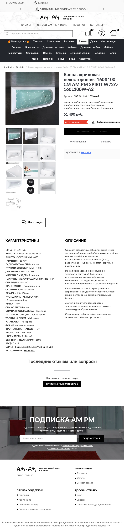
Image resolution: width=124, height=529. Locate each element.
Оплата (81, 478)
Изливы (47, 53)
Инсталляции (108, 41)
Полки (112, 53)
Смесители (53, 41)
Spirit (17, 347)
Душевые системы (53, 47)
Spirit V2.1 (48, 347)
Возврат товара (85, 483)
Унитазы (38, 41)
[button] (101, 33)
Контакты (96, 25)
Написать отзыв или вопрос (62, 384)
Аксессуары (85, 59)
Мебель (108, 47)
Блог (79, 495)
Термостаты (15, 53)
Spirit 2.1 (25, 347)
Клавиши (61, 53)
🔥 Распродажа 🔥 (18, 41)
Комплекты (32, 47)
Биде (72, 59)
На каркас (29, 351)
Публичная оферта (28, 505)
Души (93, 41)
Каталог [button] (26, 25)
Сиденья (16, 47)
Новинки (79, 25)
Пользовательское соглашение (35, 509)
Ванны (83, 41)
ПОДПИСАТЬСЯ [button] (91, 438)
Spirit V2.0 (36, 347)
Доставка (82, 473)
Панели (61, 59)
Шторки (48, 59)
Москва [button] (86, 152)
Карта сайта (25, 500)
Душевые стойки (90, 47)
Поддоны (99, 53)
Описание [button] (106, 142)
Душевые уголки (80, 53)
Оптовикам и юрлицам (52, 25)
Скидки (81, 500)
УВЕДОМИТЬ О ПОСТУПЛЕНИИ (92, 131)
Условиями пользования (59, 449)
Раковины (69, 41)
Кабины (72, 47)
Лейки (35, 59)
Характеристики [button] (78, 142)
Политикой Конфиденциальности (77, 446)
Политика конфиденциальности (94, 505)
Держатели (32, 53)
